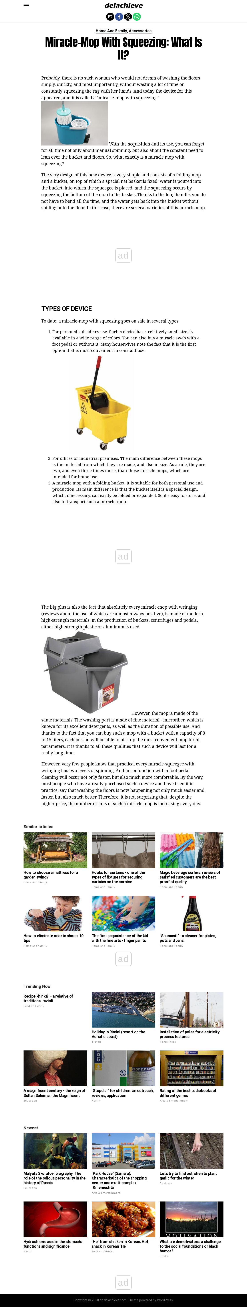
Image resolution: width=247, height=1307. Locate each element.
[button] (26, 5)
